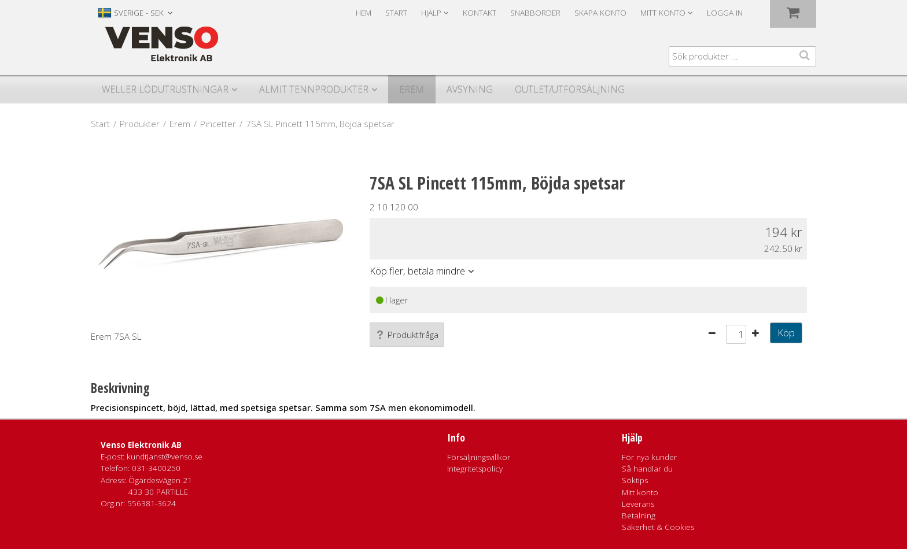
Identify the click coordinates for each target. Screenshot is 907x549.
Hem (363, 13)
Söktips (635, 480)
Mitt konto (640, 492)
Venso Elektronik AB (141, 445)
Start (396, 13)
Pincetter (218, 123)
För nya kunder (649, 457)
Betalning (638, 515)
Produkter (140, 123)
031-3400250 (156, 468)
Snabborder (535, 13)
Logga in (725, 13)
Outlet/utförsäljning (570, 89)
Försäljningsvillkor (478, 457)
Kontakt (479, 13)
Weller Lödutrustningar (165, 89)
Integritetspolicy (475, 468)
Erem (411, 89)
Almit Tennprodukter (313, 89)
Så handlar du (647, 468)
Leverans (638, 504)
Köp (786, 332)
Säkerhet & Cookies (658, 527)
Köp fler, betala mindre (417, 270)
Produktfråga (406, 334)
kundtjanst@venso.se (164, 456)
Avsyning (470, 89)
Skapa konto (600, 13)
